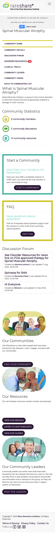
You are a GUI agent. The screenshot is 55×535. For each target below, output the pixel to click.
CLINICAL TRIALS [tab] (12, 67)
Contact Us (43, 523)
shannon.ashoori (22, 264)
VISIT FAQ (27, 234)
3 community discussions (24, 128)
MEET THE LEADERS (15, 492)
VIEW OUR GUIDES (13, 433)
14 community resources (23, 138)
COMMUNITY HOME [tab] (13, 44)
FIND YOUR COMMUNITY (17, 364)
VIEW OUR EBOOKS (14, 420)
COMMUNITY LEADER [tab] (14, 72)
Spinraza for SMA (16, 272)
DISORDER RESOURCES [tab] (18, 61)
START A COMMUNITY (27, 187)
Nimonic (18, 288)
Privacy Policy (28, 523)
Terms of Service (10, 523)
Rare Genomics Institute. (29, 516)
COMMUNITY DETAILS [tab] (14, 50)
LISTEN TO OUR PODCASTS (18, 427)
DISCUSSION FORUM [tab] (14, 56)
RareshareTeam (21, 276)
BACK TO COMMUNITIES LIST (18, 84)
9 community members (23, 119)
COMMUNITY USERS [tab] (13, 78)
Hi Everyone (12, 284)
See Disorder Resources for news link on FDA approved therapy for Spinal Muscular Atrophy (26, 258)
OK (22, 27)
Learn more (31, 26)
